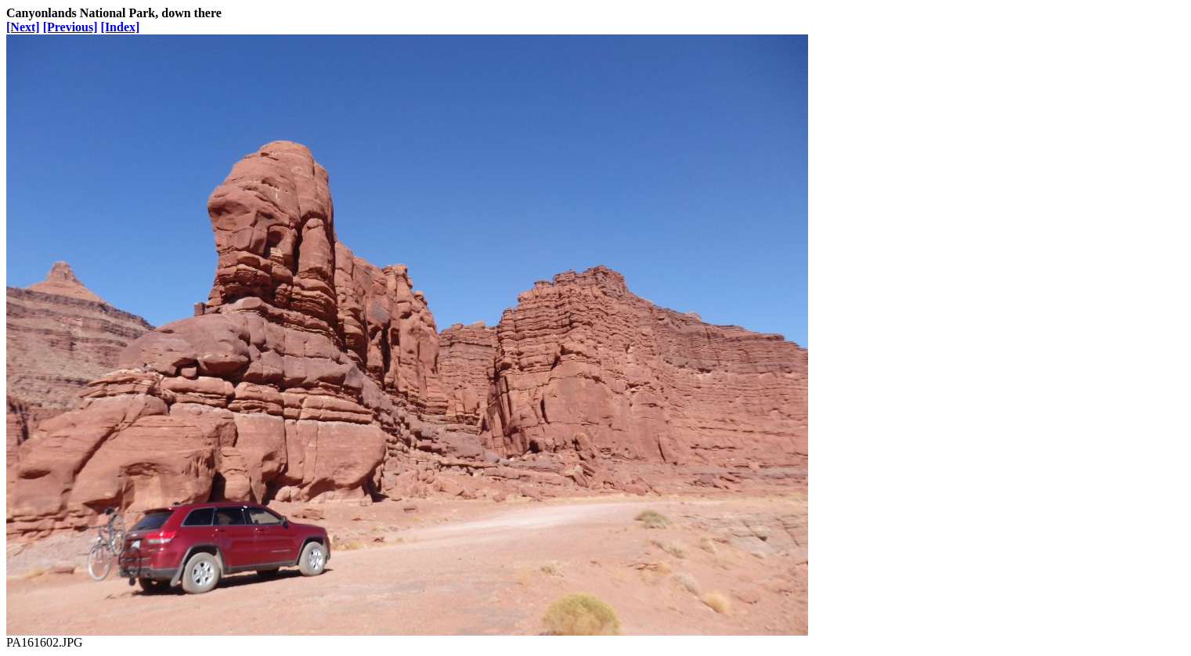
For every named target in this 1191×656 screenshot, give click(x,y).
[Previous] (70, 27)
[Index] (120, 27)
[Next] (23, 27)
